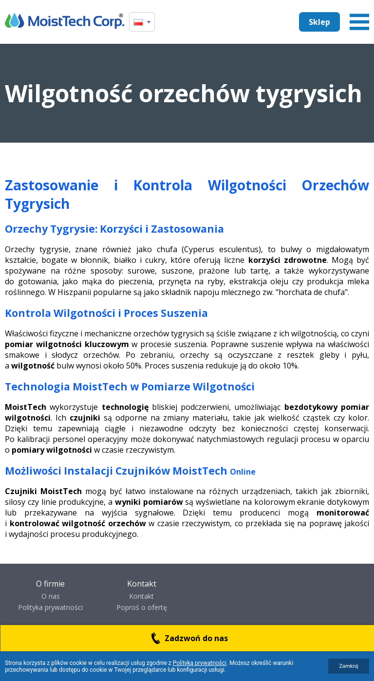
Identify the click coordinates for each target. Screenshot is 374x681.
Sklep (319, 22)
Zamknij (348, 666)
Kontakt (141, 596)
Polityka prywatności (50, 607)
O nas (50, 596)
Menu (359, 22)
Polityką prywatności (199, 663)
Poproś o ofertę (141, 607)
